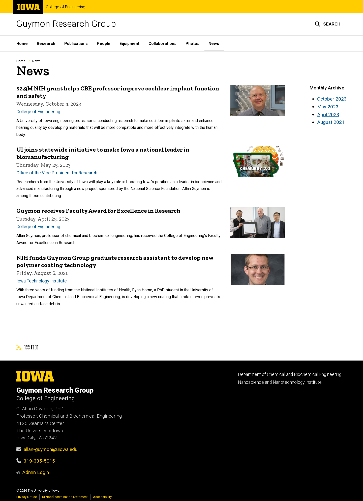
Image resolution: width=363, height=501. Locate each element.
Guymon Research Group (66, 23)
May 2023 (328, 107)
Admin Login (35, 472)
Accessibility (102, 497)
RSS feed (27, 347)
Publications (76, 43)
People (103, 43)
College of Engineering (65, 7)
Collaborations (162, 43)
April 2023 (328, 114)
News (213, 43)
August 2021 (331, 122)
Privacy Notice (26, 497)
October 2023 (332, 99)
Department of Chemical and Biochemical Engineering (289, 374)
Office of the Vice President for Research (56, 172)
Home (22, 43)
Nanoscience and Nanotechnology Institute (280, 382)
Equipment (129, 43)
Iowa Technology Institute (41, 280)
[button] (328, 24)
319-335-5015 (39, 461)
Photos (192, 43)
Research (46, 43)
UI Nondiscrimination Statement (65, 497)
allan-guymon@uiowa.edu (50, 449)
